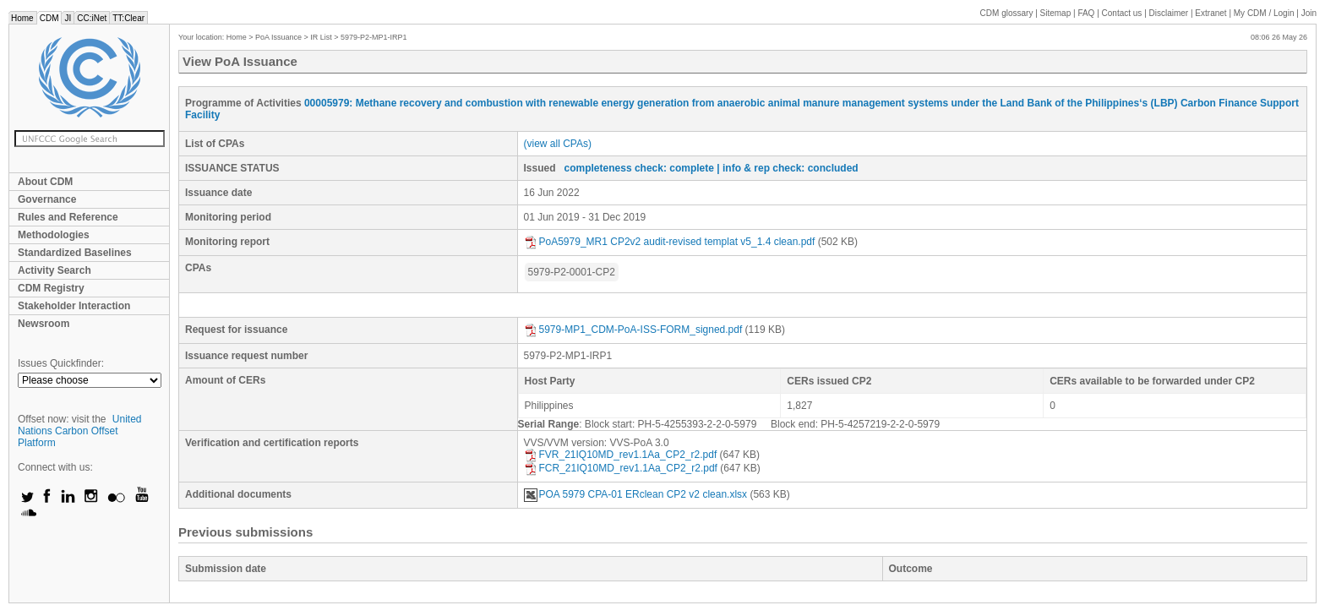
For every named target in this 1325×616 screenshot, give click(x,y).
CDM (49, 18)
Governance (47, 199)
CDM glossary (1006, 13)
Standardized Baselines (75, 253)
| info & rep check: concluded (787, 168)
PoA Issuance (278, 37)
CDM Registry (51, 288)
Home (22, 18)
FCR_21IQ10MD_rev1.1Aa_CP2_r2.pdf (620, 468)
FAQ (1085, 13)
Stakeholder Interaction (74, 306)
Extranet (1210, 13)
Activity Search (54, 270)
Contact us (1122, 13)
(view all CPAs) (558, 144)
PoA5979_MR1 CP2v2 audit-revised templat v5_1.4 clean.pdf (669, 242)
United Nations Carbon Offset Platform (80, 431)
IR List (321, 37)
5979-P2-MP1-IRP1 (374, 37)
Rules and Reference (68, 217)
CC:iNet (91, 18)
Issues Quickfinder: (61, 363)
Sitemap (1055, 13)
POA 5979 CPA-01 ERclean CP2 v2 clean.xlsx (636, 494)
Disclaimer (1169, 13)
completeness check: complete (639, 168)
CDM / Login (1265, 13)
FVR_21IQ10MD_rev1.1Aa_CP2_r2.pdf (620, 455)
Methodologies (54, 235)
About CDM (45, 182)
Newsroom (43, 324)
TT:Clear (128, 18)
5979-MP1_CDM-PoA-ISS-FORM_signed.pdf (633, 329)
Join (1309, 13)
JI (67, 18)
